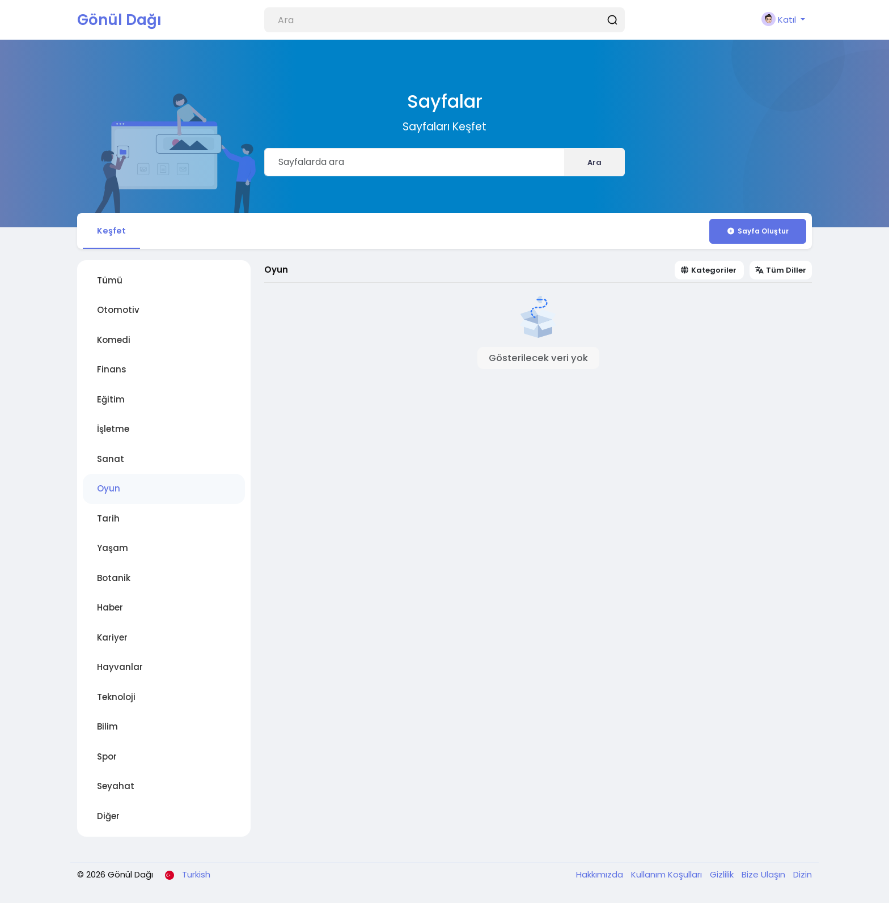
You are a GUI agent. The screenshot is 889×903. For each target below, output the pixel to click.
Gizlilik (723, 877)
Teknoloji (116, 699)
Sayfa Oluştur (757, 231)
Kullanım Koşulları (667, 877)
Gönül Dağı (119, 20)
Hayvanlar (120, 669)
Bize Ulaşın (765, 877)
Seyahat (115, 788)
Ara (594, 162)
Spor (107, 758)
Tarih (108, 520)
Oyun (108, 491)
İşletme (113, 431)
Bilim (107, 729)
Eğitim (111, 401)
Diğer (108, 818)
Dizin (802, 877)
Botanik (113, 580)
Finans (111, 372)
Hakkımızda (600, 877)
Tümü (109, 282)
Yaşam (112, 550)
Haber (110, 610)
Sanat (110, 461)
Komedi (113, 341)
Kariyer (112, 639)
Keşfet (113, 231)
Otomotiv (118, 312)
